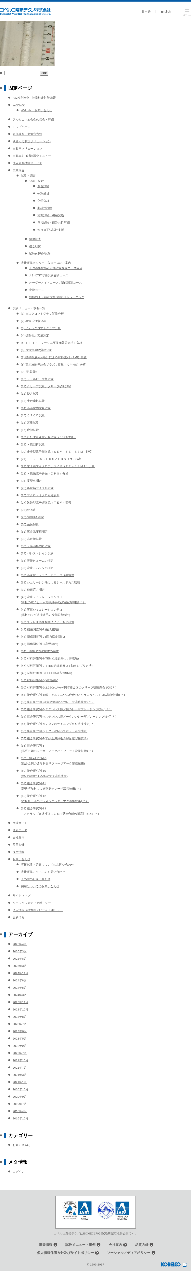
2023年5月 (20, 1038)
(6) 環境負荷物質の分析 (36, 350)
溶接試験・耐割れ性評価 (53, 222)
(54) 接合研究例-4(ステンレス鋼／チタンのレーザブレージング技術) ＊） (69, 716)
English (166, 11)
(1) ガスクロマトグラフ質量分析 (42, 313)
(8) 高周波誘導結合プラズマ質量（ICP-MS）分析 (53, 364)
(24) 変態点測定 (31, 480)
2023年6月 (20, 1031)
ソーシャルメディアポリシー (32, 902)
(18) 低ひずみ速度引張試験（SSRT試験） (48, 437)
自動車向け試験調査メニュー (32, 155)
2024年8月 (20, 980)
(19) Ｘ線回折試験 (33, 444)
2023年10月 (20, 1009)
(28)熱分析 (28, 509)
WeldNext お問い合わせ (36, 110)
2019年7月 (20, 1103)
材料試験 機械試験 (50, 215)
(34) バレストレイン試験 (37, 553)
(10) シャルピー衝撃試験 (37, 379)
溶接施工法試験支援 (50, 229)
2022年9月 (20, 1045)
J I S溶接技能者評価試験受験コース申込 (55, 268)
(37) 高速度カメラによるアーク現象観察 (47, 575)
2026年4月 (20, 944)
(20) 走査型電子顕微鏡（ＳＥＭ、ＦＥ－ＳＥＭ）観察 (56, 451)
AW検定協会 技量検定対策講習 (34, 97)
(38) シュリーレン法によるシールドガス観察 (50, 582)
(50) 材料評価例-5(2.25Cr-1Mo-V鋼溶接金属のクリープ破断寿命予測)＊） (69, 687)
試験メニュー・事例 (80, 1245)
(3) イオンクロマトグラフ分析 (41, 328)
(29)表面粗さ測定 (32, 517)
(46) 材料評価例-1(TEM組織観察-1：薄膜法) (50, 658)
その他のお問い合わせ (35, 879)
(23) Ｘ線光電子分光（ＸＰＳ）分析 (44, 473)
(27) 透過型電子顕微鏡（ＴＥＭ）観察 (46, 502)
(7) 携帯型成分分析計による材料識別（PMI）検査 (54, 357)
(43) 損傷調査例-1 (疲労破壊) (40, 629)
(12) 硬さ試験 (30, 393)
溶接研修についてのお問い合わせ (43, 871)
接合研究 (35, 246)
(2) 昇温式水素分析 (33, 321)
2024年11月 (20, 973)
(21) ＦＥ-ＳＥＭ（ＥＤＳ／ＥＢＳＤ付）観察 (51, 459)
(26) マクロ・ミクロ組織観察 (40, 495)
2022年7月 (20, 1053)
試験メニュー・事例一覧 (29, 308)
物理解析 (43, 193)
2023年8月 (20, 1016)
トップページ (21, 126)
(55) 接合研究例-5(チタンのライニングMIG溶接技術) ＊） (59, 723)
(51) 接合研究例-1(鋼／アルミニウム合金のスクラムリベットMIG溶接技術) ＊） (74, 694)
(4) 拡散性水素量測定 (35, 335)
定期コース (36, 290)
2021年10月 (20, 1060)
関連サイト (20, 823)
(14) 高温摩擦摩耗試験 (36, 408)
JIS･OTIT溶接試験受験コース (48, 275)
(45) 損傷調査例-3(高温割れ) (39, 644)
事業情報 (45, 1245)
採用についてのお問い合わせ (40, 886)
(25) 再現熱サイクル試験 (37, 488)
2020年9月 (20, 1096)
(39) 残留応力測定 (33, 589)
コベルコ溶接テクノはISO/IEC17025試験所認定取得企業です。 (96, 1233)
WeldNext (19, 105)
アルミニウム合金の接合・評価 (33, 119)
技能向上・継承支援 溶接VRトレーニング (56, 297)
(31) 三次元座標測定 (34, 531)
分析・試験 (36, 181)
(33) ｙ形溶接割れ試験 (36, 546)
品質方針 (18, 844)
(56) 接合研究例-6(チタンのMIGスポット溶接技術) (54, 731)
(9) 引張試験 (29, 371)
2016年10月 (20, 1118)
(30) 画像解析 (30, 524)
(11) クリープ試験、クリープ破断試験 (46, 386)
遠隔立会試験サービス (27, 163)
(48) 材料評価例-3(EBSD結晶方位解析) (46, 673)
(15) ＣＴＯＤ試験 (33, 415)
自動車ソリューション (27, 148)
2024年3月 (20, 995)
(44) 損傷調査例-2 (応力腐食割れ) (43, 636)
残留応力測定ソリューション (32, 141)
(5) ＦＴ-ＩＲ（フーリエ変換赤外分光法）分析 (52, 342)
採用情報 (18, 852)
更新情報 (18, 917)
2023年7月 (20, 1024)
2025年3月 (20, 965)
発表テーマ (20, 830)
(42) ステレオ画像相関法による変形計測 (47, 622)
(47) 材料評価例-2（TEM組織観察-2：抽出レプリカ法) (57, 665)
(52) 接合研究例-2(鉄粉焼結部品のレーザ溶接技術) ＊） (57, 702)
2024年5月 (20, 987)
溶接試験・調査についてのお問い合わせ (47, 864)
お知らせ (18, 1145)
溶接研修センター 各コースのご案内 (46, 262)
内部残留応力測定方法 (27, 134)
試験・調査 (28, 175)
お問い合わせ (21, 859)
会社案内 (18, 837)
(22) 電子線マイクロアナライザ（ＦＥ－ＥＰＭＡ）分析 (58, 466)
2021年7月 (20, 1067)
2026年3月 (20, 951)
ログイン (18, 1171)
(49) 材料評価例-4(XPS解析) (39, 680)
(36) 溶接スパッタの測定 (37, 568)
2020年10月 (20, 1089)
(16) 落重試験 (30, 422)
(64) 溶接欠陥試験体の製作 (40, 651)
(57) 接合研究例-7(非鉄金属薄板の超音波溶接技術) (54, 738)
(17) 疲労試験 (30, 430)
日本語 (146, 11)
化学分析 (43, 200)
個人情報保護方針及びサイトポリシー (38, 910)
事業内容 (18, 170)
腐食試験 (43, 186)
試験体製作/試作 (40, 253)
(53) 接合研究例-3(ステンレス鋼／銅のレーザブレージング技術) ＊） (66, 709)
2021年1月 (20, 1082)
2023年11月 (20, 1002)
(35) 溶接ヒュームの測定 (37, 560)
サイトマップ (21, 895)
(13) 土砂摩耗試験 (33, 400)
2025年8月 (20, 958)
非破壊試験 (44, 208)
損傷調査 (35, 239)
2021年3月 (20, 1074)
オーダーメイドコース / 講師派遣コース (55, 282)
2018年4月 (20, 1111)
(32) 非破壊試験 (31, 538)
